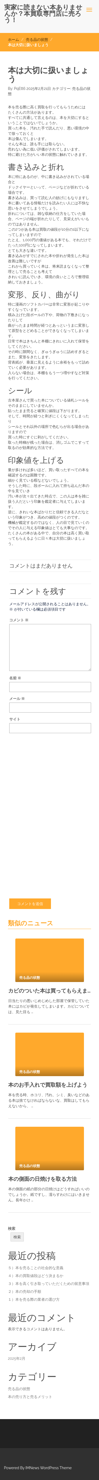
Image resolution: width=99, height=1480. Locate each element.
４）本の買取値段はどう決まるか (35, 1276)
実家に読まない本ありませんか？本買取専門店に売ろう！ (43, 13)
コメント (19, 620)
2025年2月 (16, 1358)
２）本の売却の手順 (24, 1291)
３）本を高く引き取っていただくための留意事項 (48, 1283)
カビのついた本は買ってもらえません (49, 991)
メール (17, 699)
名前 (15, 678)
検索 (11, 1228)
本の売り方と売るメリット (30, 1397)
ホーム (13, 39)
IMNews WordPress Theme (48, 1468)
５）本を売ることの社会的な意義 (35, 1268)
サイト (14, 719)
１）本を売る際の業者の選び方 (34, 1299)
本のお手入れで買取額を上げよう (47, 1085)
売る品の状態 (37, 39)
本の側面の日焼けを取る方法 (42, 1179)
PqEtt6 (19, 88)
